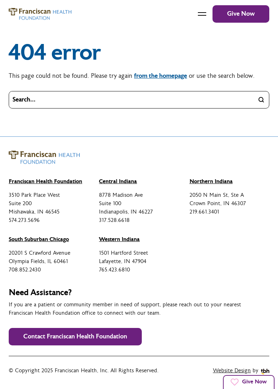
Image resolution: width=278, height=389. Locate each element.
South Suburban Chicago (39, 239)
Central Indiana (118, 181)
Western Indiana (119, 239)
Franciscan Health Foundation (45, 181)
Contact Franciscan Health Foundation (75, 336)
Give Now (241, 13)
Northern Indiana (211, 181)
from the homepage (160, 76)
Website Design (232, 370)
